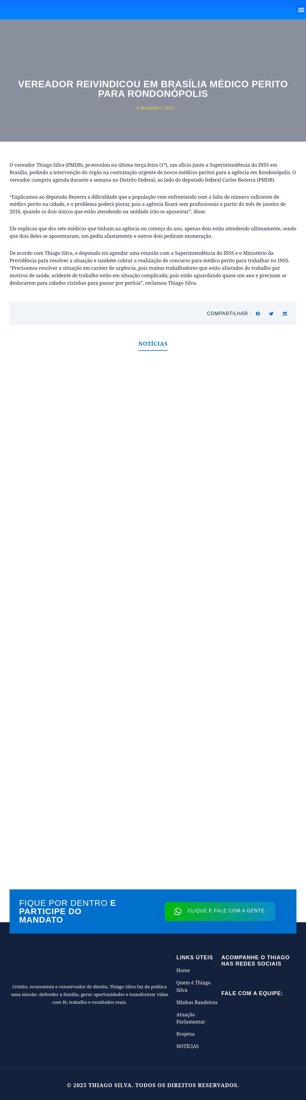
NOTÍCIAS (187, 1046)
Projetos (185, 1034)
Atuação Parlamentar (190, 1018)
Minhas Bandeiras (197, 1002)
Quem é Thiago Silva (193, 986)
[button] (301, 10)
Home (183, 970)
